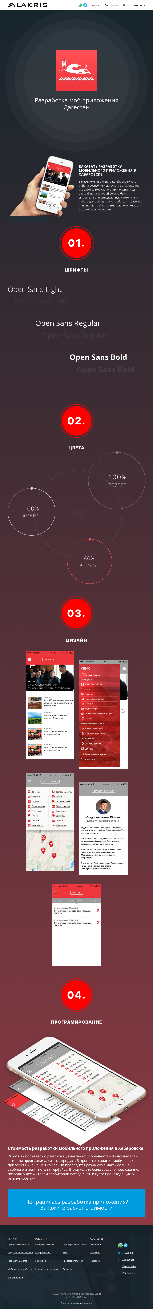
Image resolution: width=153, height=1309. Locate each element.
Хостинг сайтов (15, 1277)
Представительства (73, 1260)
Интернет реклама (44, 1244)
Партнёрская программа (75, 1244)
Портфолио (111, 5)
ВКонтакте (95, 1244)
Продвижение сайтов (18, 1244)
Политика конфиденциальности (76, 1303)
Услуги (95, 5)
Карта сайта (129, 1266)
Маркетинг (40, 1260)
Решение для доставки (46, 1269)
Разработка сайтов (17, 1260)
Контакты (139, 5)
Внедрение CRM (43, 1252)
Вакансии (67, 1269)
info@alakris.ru (128, 1253)
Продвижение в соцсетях (20, 1252)
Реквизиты (128, 1273)
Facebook (95, 1260)
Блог (126, 5)
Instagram (95, 1252)
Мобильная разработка (20, 1269)
